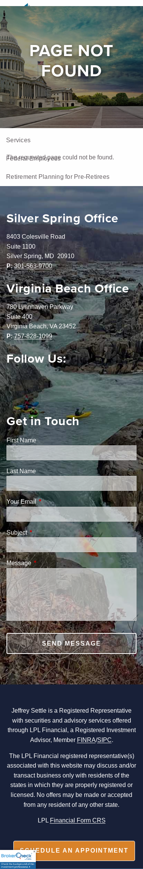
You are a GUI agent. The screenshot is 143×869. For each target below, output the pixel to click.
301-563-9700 (33, 265)
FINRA (86, 739)
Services (18, 140)
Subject (45, 532)
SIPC (104, 739)
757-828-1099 (33, 336)
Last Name (21, 470)
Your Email (50, 501)
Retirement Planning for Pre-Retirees (57, 176)
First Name (21, 440)
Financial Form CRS (78, 820)
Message (47, 562)
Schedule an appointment (74, 850)
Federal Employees (33, 158)
